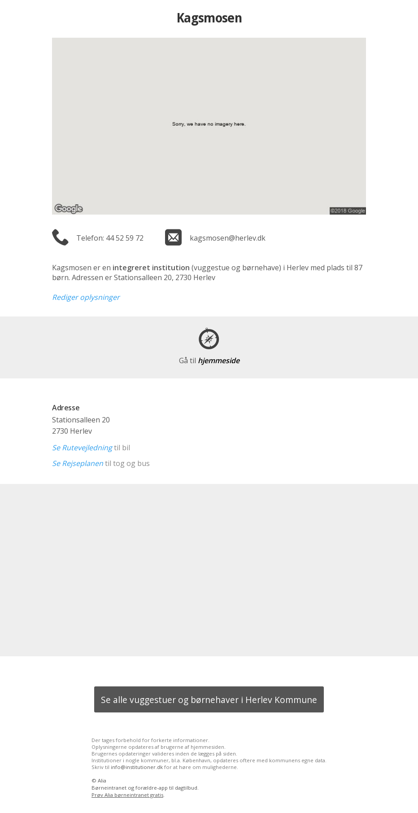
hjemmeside (209, 360)
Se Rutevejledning (82, 448)
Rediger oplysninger (86, 297)
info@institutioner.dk (137, 767)
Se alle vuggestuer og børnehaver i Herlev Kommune (209, 700)
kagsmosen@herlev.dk (228, 238)
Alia (102, 780)
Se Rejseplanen (77, 463)
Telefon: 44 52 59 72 (110, 238)
